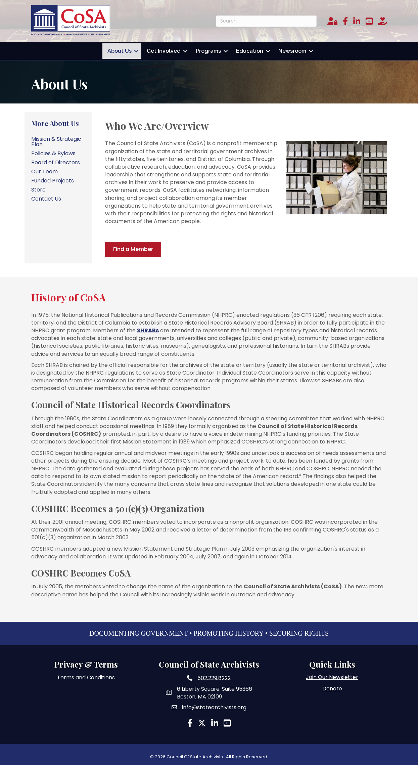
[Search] (266, 21)
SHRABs (148, 328)
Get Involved (164, 50)
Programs (208, 50)
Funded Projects (52, 178)
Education (249, 50)
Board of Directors (55, 160)
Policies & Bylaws (53, 151)
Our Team (44, 169)
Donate (332, 686)
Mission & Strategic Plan (56, 139)
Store (38, 188)
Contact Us (46, 197)
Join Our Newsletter (332, 675)
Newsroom (292, 50)
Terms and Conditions (86, 676)
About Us (119, 50)
